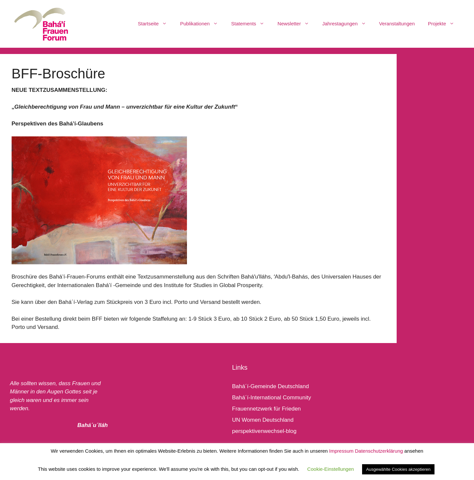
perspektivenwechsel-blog (264, 431)
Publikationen (202, 24)
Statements (251, 24)
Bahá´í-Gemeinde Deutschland (270, 386)
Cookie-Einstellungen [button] (330, 469)
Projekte (444, 24)
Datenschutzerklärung (379, 451)
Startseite (155, 24)
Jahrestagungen (347, 24)
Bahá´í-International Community (271, 397)
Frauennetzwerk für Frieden (266, 409)
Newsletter (296, 24)
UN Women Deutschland (263, 420)
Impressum (341, 451)
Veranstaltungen (397, 23)
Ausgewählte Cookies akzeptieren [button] (398, 469)
